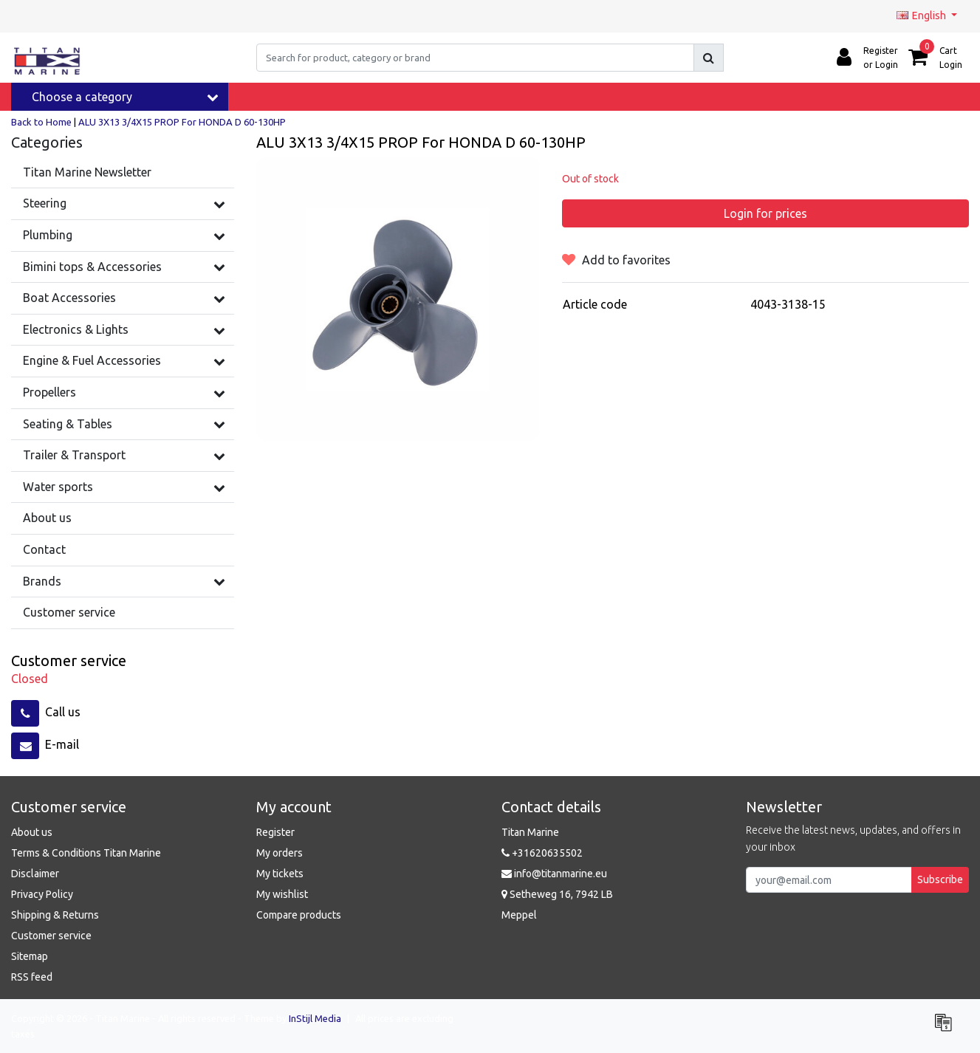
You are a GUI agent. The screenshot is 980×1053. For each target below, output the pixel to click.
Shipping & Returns (55, 915)
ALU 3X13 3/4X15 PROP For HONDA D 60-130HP (182, 122)
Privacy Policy (42, 894)
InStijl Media (315, 1018)
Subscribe (940, 879)
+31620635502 (542, 853)
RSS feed (31, 977)
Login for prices (765, 213)
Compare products (298, 915)
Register (275, 832)
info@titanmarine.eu (554, 873)
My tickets (280, 873)
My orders (279, 853)
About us (31, 832)
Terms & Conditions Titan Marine (86, 853)
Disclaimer (35, 873)
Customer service (51, 935)
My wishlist (282, 894)
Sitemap (29, 956)
